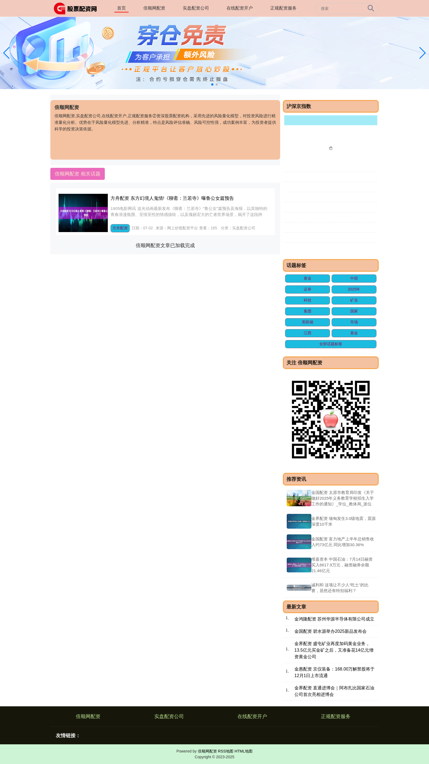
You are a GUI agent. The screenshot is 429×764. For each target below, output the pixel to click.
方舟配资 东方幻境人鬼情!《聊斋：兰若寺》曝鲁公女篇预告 (172, 198)
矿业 (354, 300)
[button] (422, 53)
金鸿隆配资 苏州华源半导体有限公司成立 (334, 619)
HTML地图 (243, 751)
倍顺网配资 (154, 8)
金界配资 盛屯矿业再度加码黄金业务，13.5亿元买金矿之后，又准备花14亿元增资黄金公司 (333, 650)
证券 (307, 289)
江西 (307, 333)
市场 (354, 322)
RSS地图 (225, 751)
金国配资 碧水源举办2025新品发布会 (330, 631)
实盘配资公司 (196, 8)
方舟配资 (120, 228)
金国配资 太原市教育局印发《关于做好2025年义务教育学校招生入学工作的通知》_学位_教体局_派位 (342, 498)
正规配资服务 (283, 8)
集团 (307, 311)
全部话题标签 (330, 344)
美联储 (307, 322)
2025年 (354, 289)
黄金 (307, 278)
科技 (307, 300)
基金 (354, 333)
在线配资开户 (240, 8)
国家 (354, 311)
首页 (121, 8)
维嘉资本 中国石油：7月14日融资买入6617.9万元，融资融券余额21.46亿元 (342, 565)
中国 (354, 278)
